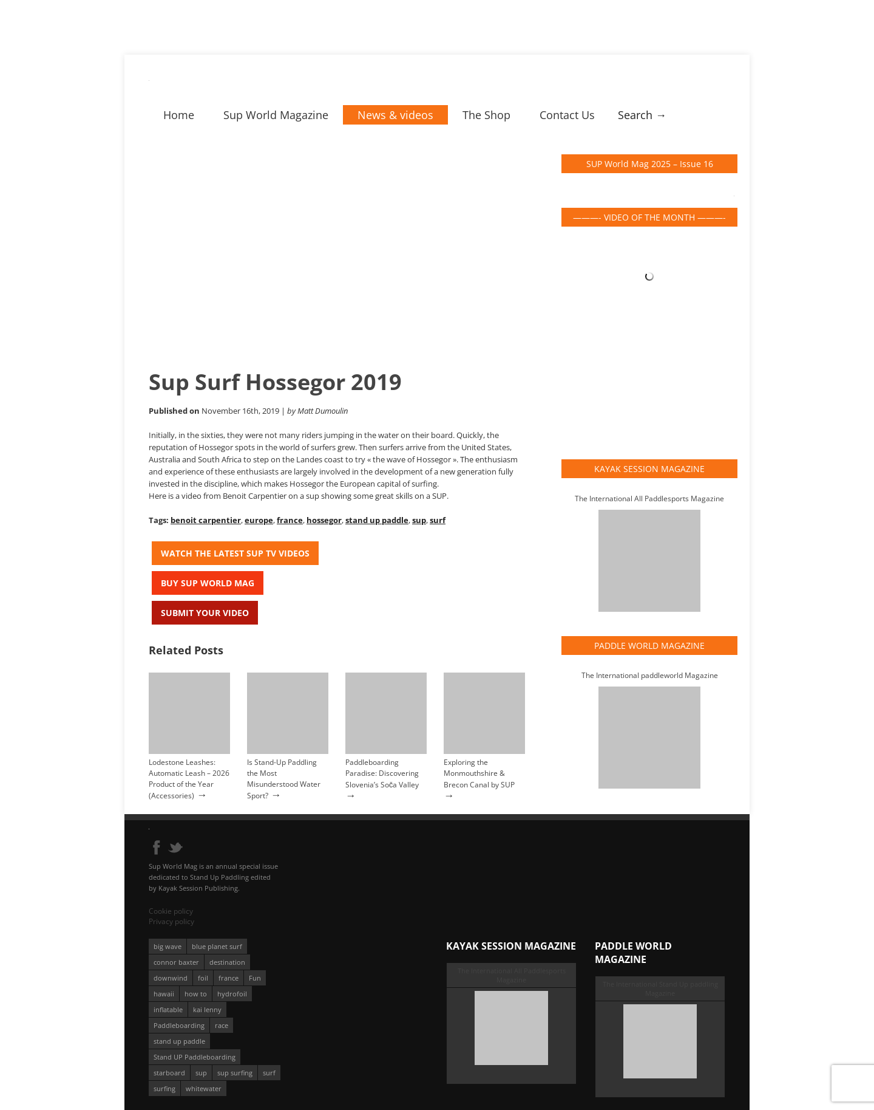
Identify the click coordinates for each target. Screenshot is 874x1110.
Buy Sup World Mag (207, 583)
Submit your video (205, 612)
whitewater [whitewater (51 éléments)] (204, 1088)
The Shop (486, 115)
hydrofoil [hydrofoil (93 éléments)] (232, 993)
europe (259, 520)
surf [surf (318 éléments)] (269, 1072)
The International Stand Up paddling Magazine (660, 988)
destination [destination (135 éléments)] (227, 962)
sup (419, 520)
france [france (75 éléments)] (228, 977)
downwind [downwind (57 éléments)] (171, 977)
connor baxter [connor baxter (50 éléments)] (176, 962)
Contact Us (567, 115)
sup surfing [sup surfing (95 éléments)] (234, 1072)
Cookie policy (171, 911)
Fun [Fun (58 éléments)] (255, 977)
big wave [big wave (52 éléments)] (167, 946)
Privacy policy (171, 921)
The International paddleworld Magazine (649, 675)
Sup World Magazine (275, 115)
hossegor (324, 520)
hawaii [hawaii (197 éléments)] (164, 993)
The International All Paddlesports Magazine (649, 498)
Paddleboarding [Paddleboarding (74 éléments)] (179, 1025)
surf (437, 520)
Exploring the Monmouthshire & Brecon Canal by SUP (479, 773)
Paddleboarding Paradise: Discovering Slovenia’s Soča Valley (382, 773)
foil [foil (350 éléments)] (203, 977)
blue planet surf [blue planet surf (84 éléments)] (217, 946)
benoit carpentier (206, 520)
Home (178, 115)
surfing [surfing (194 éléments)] (164, 1088)
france (290, 520)
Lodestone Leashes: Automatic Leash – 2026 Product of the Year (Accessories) (189, 779)
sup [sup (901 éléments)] (201, 1072)
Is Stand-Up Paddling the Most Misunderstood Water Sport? (283, 779)
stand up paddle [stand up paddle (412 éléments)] (179, 1041)
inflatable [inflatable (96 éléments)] (168, 1009)
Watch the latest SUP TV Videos (235, 553)
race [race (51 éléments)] (221, 1025)
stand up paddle (376, 520)
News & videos (395, 115)
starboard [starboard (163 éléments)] (169, 1072)
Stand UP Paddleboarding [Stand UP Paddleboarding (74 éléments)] (194, 1056)
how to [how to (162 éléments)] (196, 993)
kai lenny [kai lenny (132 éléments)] (207, 1009)
